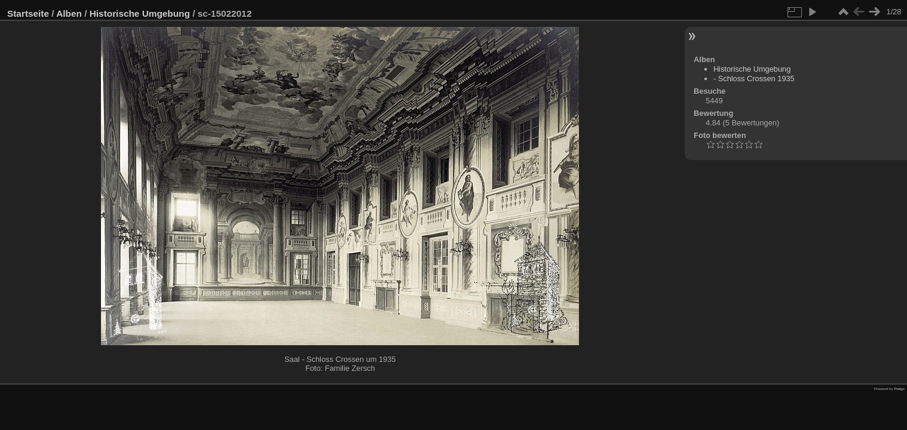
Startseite (28, 13)
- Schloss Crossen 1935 (754, 78)
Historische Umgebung (140, 13)
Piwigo (899, 389)
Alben (69, 13)
